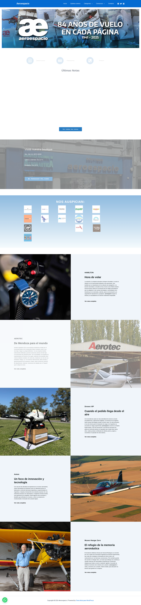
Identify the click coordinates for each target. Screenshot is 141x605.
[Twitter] (121, 4)
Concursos (101, 3)
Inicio (68, 3)
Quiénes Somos (40, 60)
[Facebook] (118, 4)
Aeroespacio (23, 3)
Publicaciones (70, 60)
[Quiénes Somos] (30, 60)
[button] (93, 3)
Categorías (90, 3)
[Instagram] (123, 4)
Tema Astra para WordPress (85, 600)
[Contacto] (90, 60)
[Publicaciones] (60, 60)
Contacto (111, 3)
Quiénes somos (78, 3)
